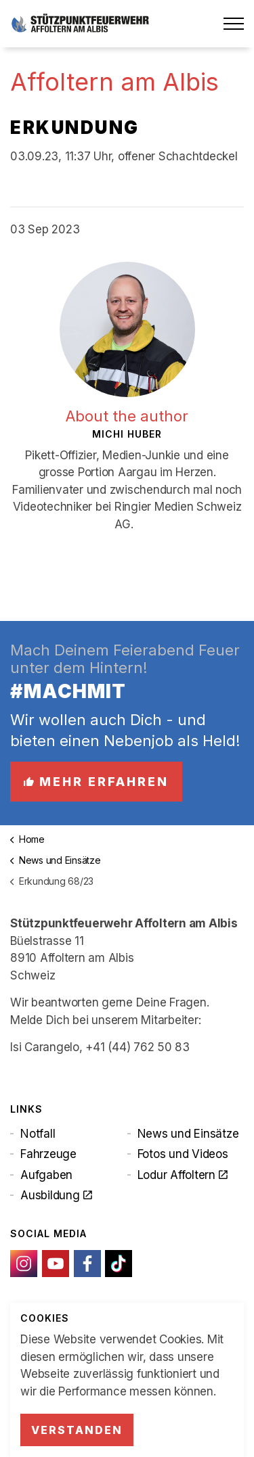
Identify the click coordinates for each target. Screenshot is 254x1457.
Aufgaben (46, 1175)
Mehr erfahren (96, 781)
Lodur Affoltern (182, 1175)
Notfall (37, 1133)
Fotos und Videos (182, 1154)
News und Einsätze (188, 1133)
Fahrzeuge (48, 1154)
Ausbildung (55, 1195)
